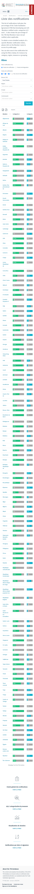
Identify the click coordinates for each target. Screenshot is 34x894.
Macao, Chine (6, 410)
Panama (5, 530)
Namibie (5, 492)
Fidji (4, 306)
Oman (4, 516)
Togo (4, 690)
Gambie (5, 315)
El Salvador (6, 294)
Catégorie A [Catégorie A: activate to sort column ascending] (16, 114)
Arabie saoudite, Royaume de (6, 148)
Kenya (4, 389)
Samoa (4, 626)
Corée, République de (6, 264)
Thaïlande (5, 678)
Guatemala (5, 330)
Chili (4, 238)
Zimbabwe (5, 739)
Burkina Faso (6, 209)
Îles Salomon (6, 760)
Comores (5, 252)
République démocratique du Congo (6, 582)
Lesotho (5, 400)
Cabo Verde (6, 224)
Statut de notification (7, 67)
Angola (4, 134)
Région (3, 83)
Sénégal (5, 654)
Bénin (4, 219)
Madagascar (6, 421)
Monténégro (6, 478)
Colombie (5, 248)
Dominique (5, 290)
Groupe (3, 90)
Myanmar (5, 487)
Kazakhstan (6, 384)
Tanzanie (5, 669)
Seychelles (5, 630)
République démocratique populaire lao (6, 591)
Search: (22, 109)
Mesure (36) (4, 77)
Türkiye (4, 711)
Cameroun (5, 233)
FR (26, 11)
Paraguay (5, 543)
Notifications (12, 15)
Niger (4, 501)
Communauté (4, 96)
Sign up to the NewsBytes (9, 886)
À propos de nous (7, 884)
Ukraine (5, 715)
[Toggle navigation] (6, 11)
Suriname (5, 649)
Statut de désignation (21, 67)
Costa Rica (5, 270)
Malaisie (5, 426)
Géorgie (5, 344)
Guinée (4, 334)
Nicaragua (5, 497)
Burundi (5, 214)
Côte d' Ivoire (6, 280)
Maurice (5, 450)
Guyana (5, 339)
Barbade (5, 175)
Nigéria (5, 506)
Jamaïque (5, 375)
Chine (4, 243)
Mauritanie (5, 455)
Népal (4, 511)
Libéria (4, 405)
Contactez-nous (18, 884)
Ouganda (5, 521)
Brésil (4, 205)
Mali (4, 440)
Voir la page (17, 790)
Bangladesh (6, 170)
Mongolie (5, 473)
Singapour (5, 640)
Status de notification (7, 71)
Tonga (4, 694)
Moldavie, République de (6, 466)
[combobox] (17, 80)
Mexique (5, 459)
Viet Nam (5, 730)
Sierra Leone (6, 635)
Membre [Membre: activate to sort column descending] (5, 114)
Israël (4, 370)
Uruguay (5, 720)
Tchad (4, 673)
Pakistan (5, 525)
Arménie (5, 159)
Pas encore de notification (19, 73)
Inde (4, 360)
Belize (4, 180)
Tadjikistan (5, 659)
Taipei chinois (6, 664)
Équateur (5, 755)
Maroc (4, 445)
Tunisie (4, 706)
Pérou (4, 553)
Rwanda (5, 563)
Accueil (5, 15)
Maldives (5, 436)
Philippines (6, 548)
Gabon (4, 311)
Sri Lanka (5, 645)
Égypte (4, 744)
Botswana (5, 193)
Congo (4, 257)
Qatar (4, 558)
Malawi (4, 431)
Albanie (5, 130)
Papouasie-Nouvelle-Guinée (6, 537)
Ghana (4, 320)
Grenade (5, 325)
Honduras (5, 349)
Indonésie (5, 365)
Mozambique (6, 482)
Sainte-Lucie (6, 621)
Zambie (5, 735)
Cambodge (5, 229)
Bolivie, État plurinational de (6, 187)
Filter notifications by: (7, 64)
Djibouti (5, 285)
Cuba (4, 275)
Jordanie (5, 379)
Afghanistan (6, 118)
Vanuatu (5, 725)
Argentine (5, 154)
